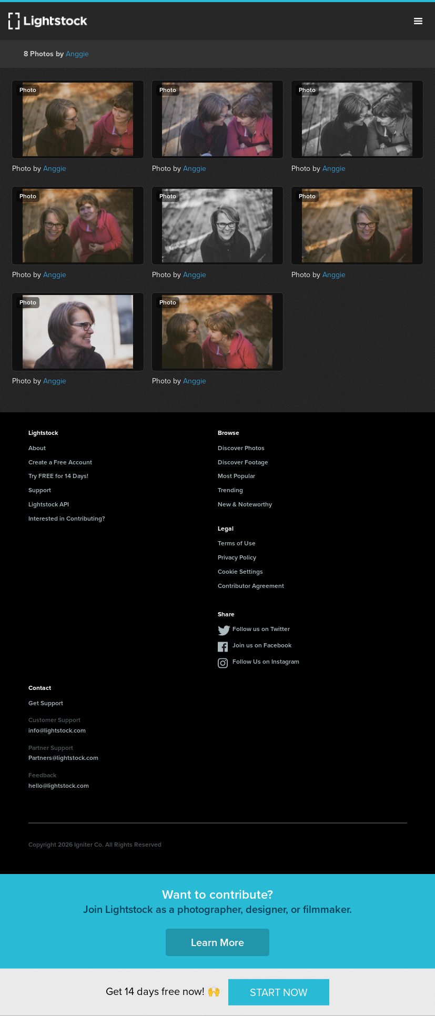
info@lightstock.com (57, 730)
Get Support (45, 703)
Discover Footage (243, 462)
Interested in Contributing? (66, 518)
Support (39, 490)
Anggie (77, 53)
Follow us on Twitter (261, 629)
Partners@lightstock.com (63, 758)
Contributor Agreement (251, 586)
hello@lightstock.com (58, 785)
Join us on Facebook (261, 645)
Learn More (217, 942)
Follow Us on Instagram (265, 661)
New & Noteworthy (245, 504)
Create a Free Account (60, 462)
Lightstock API (48, 504)
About (37, 448)
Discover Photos (241, 448)
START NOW (279, 992)
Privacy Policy (237, 557)
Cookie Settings (240, 571)
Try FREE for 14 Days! (58, 476)
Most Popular (236, 476)
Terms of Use (237, 543)
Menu (418, 21)
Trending (230, 490)
